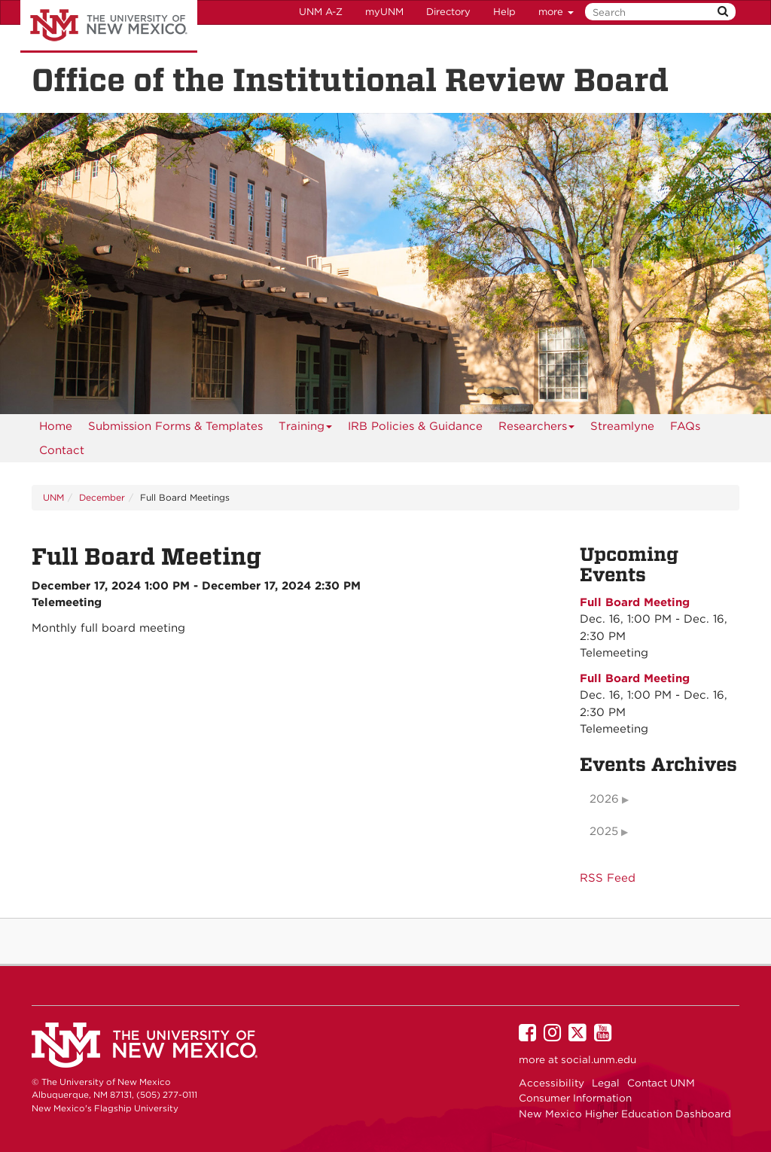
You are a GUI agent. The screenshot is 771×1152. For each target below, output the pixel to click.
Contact (61, 450)
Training (306, 428)
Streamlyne (622, 426)
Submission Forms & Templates (175, 426)
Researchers (536, 428)
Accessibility (551, 1083)
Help (504, 11)
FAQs (685, 426)
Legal (606, 1083)
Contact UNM (661, 1083)
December (102, 497)
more (556, 11)
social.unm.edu (598, 1059)
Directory (448, 11)
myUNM (384, 11)
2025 (604, 831)
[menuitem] (56, 426)
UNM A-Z (321, 11)
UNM (53, 497)
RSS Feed (607, 878)
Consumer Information (575, 1098)
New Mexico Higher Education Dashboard (625, 1114)
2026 (604, 799)
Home (55, 426)
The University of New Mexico (108, 26)
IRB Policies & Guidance (415, 426)
